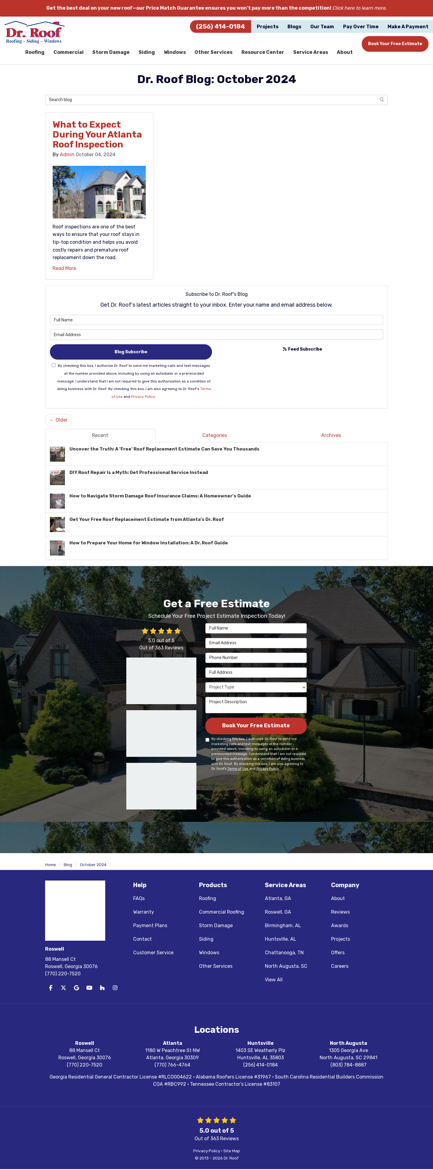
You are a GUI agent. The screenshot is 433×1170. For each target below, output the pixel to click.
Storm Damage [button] (111, 52)
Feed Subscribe (302, 349)
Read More (64, 269)
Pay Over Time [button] (361, 26)
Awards (339, 926)
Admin (67, 155)
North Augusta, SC (286, 967)
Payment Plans (150, 926)
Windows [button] (175, 52)
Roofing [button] (35, 52)
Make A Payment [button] (408, 26)
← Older (59, 421)
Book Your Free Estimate (395, 43)
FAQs (139, 899)
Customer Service (153, 953)
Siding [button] (147, 52)
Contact (142, 940)
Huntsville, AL (280, 940)
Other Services (215, 967)
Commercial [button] (69, 52)
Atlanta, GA (278, 899)
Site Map (231, 1151)
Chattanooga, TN (284, 953)
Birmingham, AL (283, 926)
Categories (214, 436)
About (338, 899)
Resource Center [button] (263, 52)
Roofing (207, 899)
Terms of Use (238, 770)
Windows (209, 953)
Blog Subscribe (131, 352)
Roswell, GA (278, 913)
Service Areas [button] (311, 52)
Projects (340, 940)
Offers (338, 953)
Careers (340, 967)
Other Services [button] (214, 52)
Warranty (143, 913)
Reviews (340, 913)
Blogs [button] (294, 26)
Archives (331, 436)
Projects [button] (267, 26)
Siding (206, 940)
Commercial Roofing (221, 913)
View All (274, 980)
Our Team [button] (322, 26)
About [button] (345, 52)
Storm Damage (216, 926)
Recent (100, 436)
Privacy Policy (143, 397)
